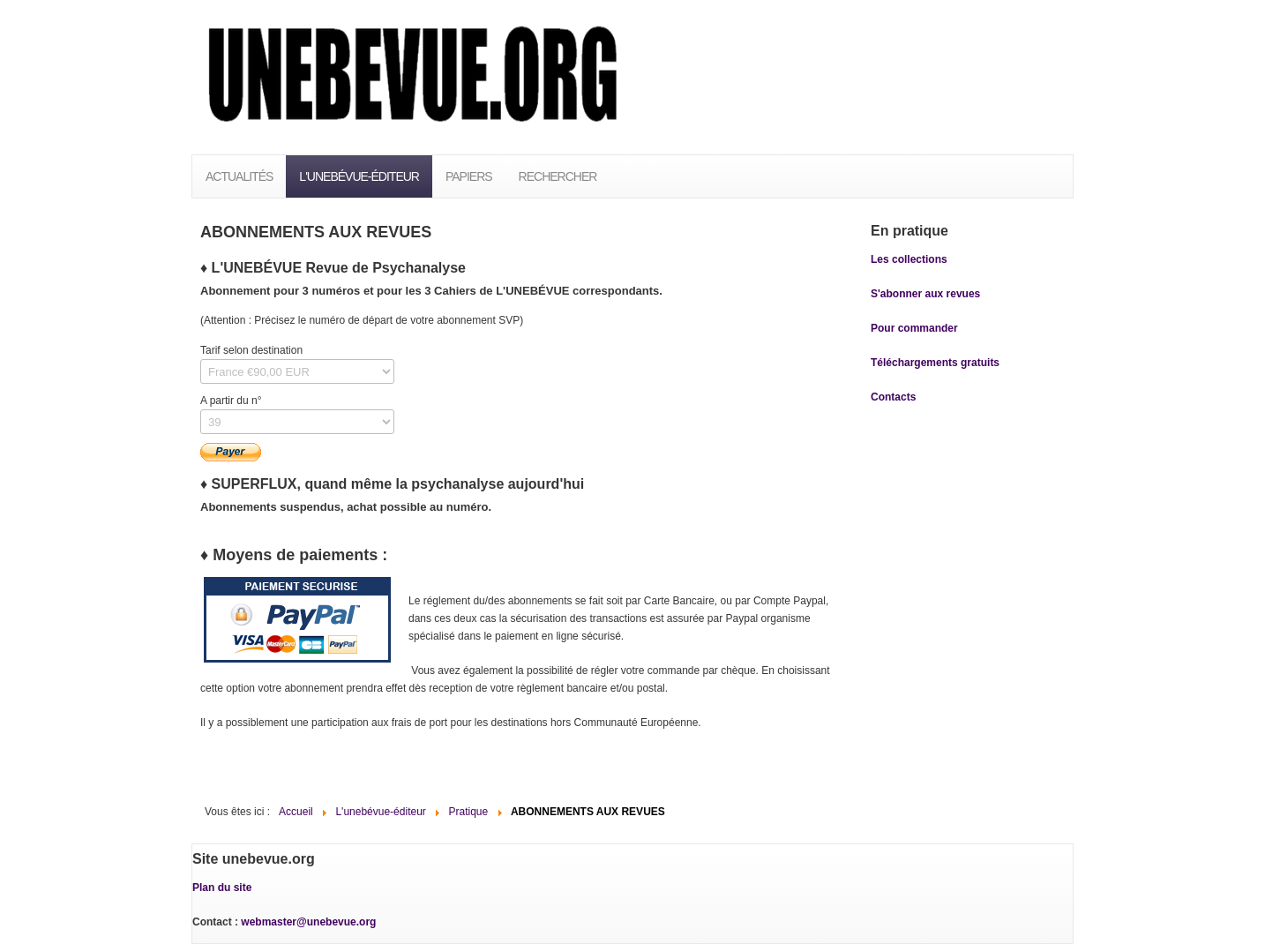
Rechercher (558, 176)
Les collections (909, 259)
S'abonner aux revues (925, 294)
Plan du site (221, 887)
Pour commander (914, 328)
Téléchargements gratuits (935, 362)
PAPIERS (468, 176)
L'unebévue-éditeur (359, 176)
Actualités (239, 176)
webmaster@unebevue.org (308, 922)
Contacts (893, 397)
